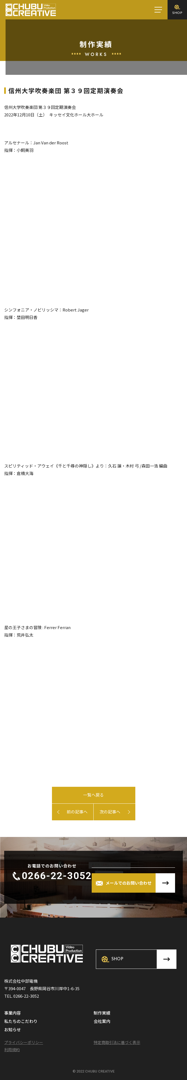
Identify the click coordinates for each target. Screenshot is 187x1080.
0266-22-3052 (57, 876)
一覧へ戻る (93, 795)
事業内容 (12, 1013)
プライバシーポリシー (23, 1042)
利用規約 (12, 1049)
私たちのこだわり (21, 1021)
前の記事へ (77, 812)
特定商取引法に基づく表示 (117, 1042)
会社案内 (102, 1021)
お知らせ (12, 1029)
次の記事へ (109, 812)
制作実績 (102, 1013)
